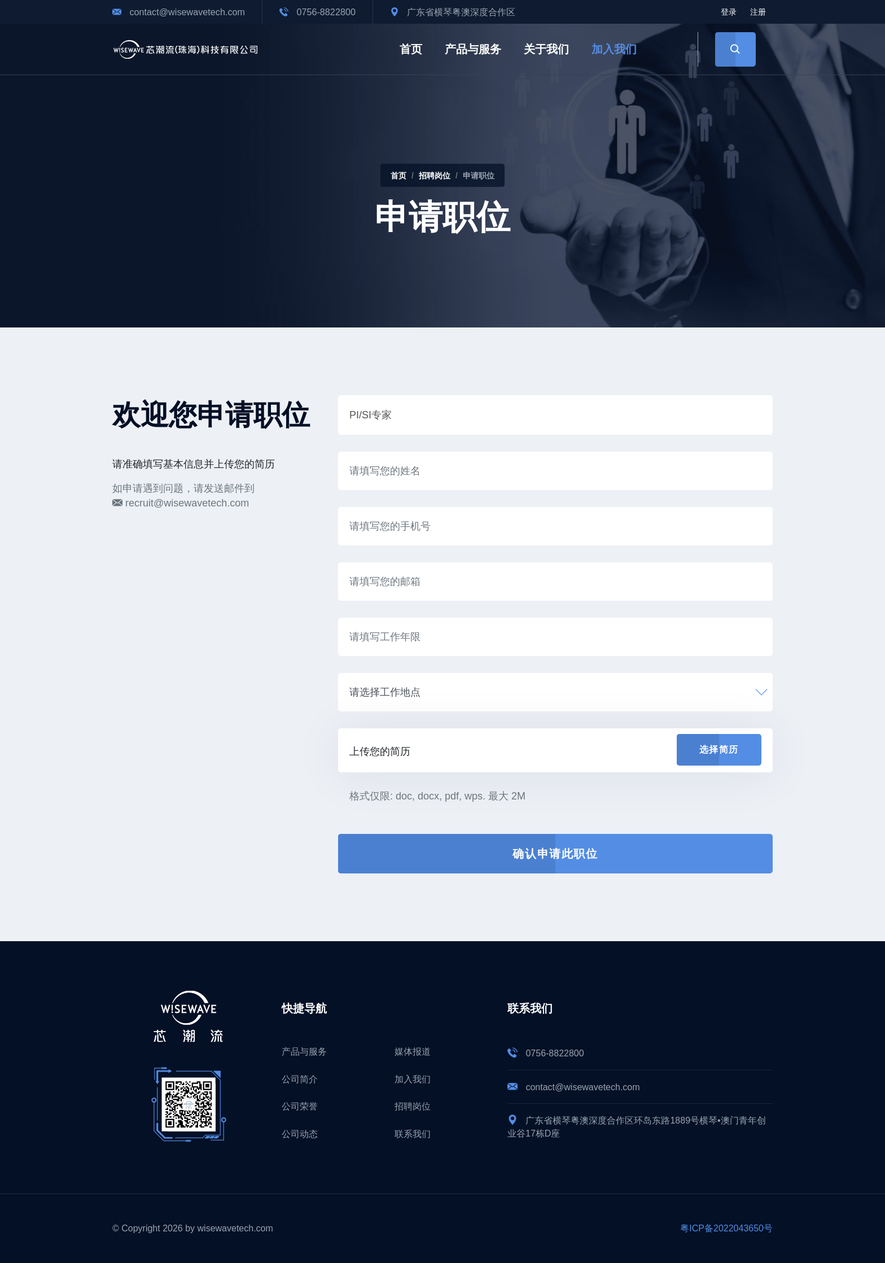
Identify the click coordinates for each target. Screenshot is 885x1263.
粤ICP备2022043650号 (726, 1228)
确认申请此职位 (555, 853)
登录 (729, 11)
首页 (411, 49)
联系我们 (413, 1134)
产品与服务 (473, 49)
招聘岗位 (434, 176)
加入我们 (614, 49)
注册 (758, 11)
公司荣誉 (300, 1106)
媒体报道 (413, 1051)
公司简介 (300, 1079)
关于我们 (546, 49)
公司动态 (300, 1134)
